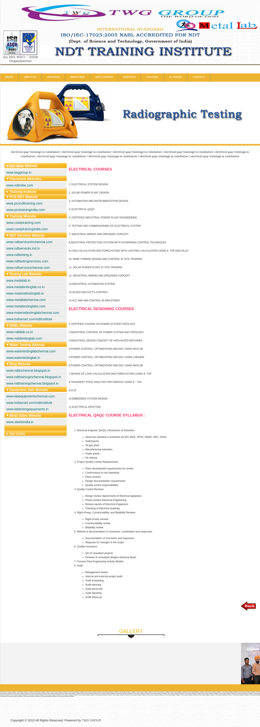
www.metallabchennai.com (26, 300)
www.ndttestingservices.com (27, 261)
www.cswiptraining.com (23, 222)
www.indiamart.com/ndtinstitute (29, 319)
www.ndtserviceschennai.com (28, 267)
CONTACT (199, 77)
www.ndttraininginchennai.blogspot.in (33, 377)
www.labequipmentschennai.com (30, 396)
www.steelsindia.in (20, 422)
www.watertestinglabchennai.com (31, 351)
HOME (9, 77)
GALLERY (152, 77)
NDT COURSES (104, 77)
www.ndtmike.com (19, 185)
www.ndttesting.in (19, 255)
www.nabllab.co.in (19, 332)
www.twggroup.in (19, 172)
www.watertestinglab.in (23, 357)
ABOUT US (30, 77)
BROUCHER (77, 77)
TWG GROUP (91, 720)
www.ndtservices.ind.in (23, 248)
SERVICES (129, 77)
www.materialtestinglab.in (25, 293)
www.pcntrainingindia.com (25, 210)
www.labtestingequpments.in (27, 409)
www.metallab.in (18, 280)
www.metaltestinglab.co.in (25, 287)
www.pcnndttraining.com (24, 203)
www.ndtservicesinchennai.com (29, 242)
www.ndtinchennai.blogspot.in (28, 370)
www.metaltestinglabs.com (26, 306)
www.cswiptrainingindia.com (27, 229)
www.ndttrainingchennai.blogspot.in (32, 383)
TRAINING (53, 77)
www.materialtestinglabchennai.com (32, 312)
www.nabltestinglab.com (24, 338)
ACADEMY (175, 77)
